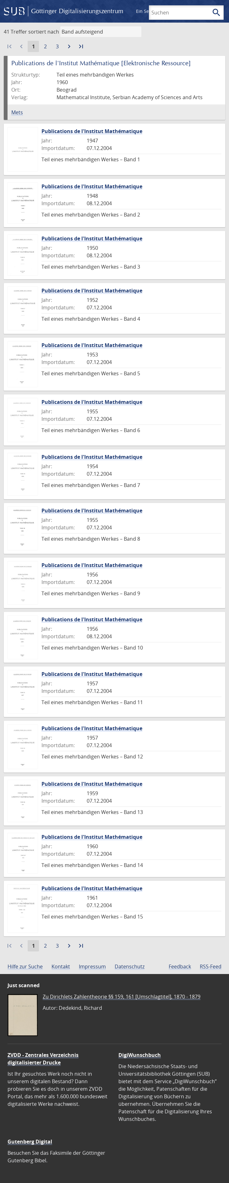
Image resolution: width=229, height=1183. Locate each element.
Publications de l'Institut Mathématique (91, 131)
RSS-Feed (210, 966)
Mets (17, 112)
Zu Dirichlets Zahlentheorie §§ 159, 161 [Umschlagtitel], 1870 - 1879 (121, 996)
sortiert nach (43, 31)
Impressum (92, 966)
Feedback (180, 966)
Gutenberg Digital (30, 1141)
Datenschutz (129, 966)
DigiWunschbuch (139, 1055)
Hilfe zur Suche (25, 966)
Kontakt (61, 966)
